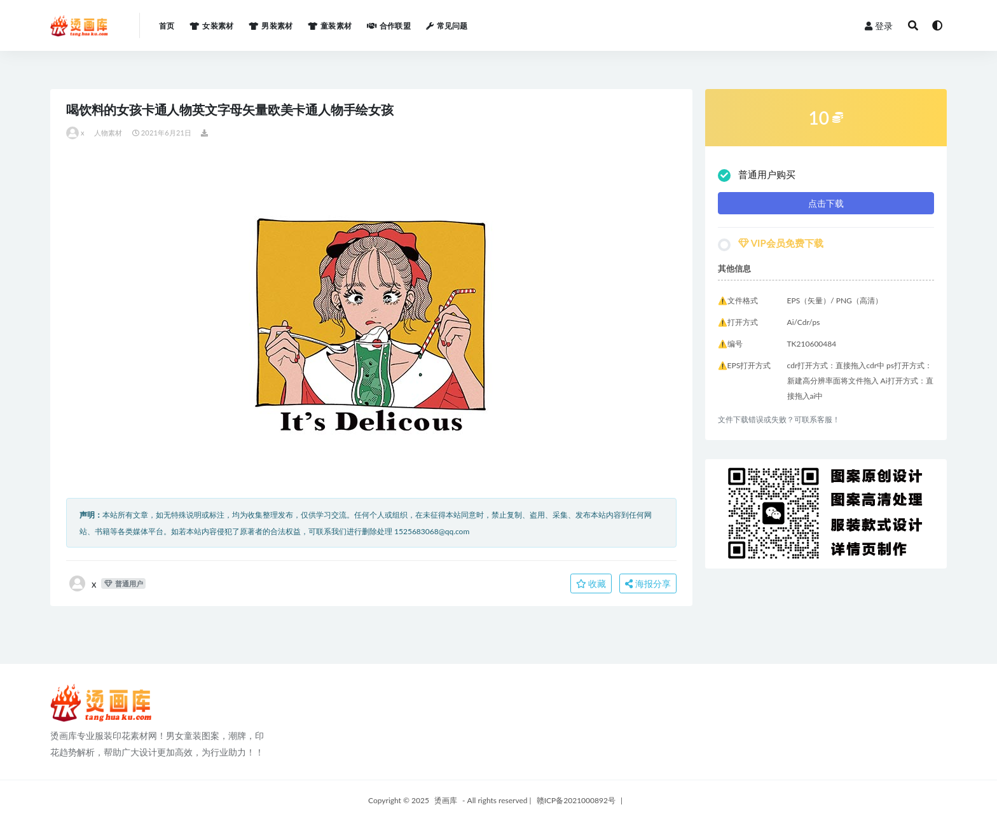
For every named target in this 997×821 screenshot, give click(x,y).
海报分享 (648, 583)
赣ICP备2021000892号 (576, 800)
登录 (879, 25)
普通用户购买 (756, 175)
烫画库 (445, 800)
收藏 (591, 583)
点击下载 (826, 203)
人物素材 (108, 132)
